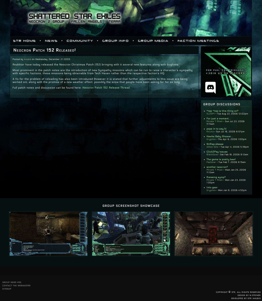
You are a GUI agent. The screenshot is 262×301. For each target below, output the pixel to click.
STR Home (24, 40)
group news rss (11, 282)
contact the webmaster (16, 285)
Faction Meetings (198, 40)
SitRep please (215, 144)
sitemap (6, 288)
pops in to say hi (217, 128)
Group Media (153, 40)
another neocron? (217, 167)
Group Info (115, 40)
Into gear (212, 187)
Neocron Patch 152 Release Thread (106, 87)
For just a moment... (219, 118)
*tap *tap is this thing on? (223, 111)
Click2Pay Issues (217, 151)
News (51, 40)
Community (80, 40)
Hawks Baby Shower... (220, 136)
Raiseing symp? (216, 177)
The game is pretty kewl (221, 159)
